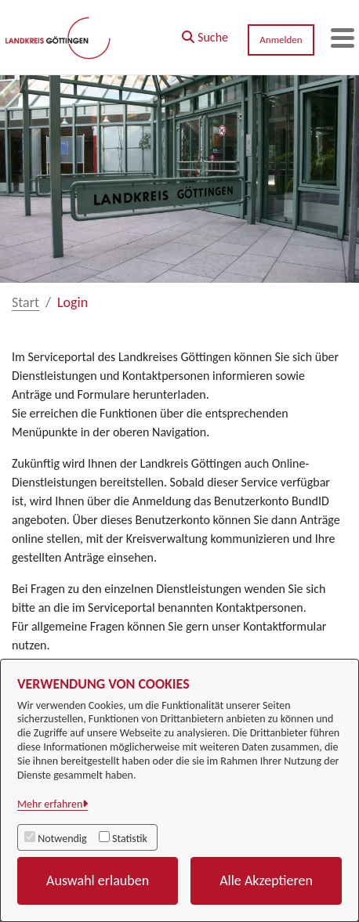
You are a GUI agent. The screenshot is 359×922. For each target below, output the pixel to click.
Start (25, 302)
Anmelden (280, 39)
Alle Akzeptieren (266, 880)
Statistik (129, 838)
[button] (205, 33)
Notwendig (62, 838)
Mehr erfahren (49, 804)
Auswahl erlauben (97, 880)
